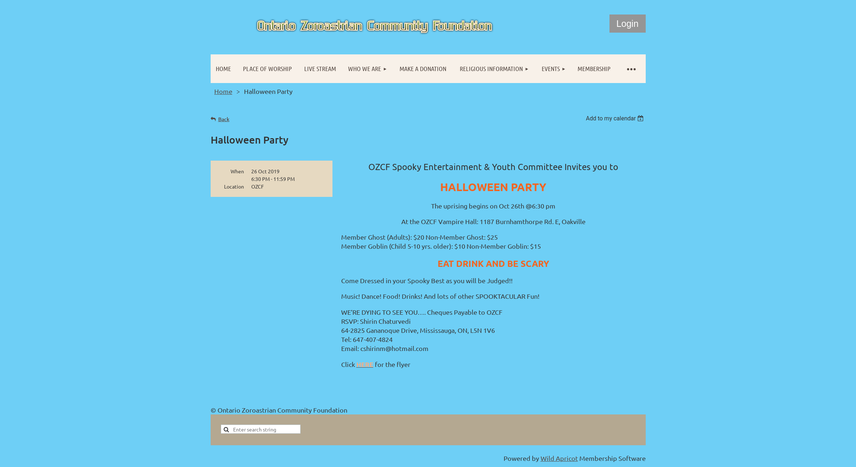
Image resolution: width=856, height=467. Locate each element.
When (237, 171)
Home (223, 91)
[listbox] (616, 118)
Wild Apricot (559, 458)
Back (223, 119)
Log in (627, 24)
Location (234, 186)
